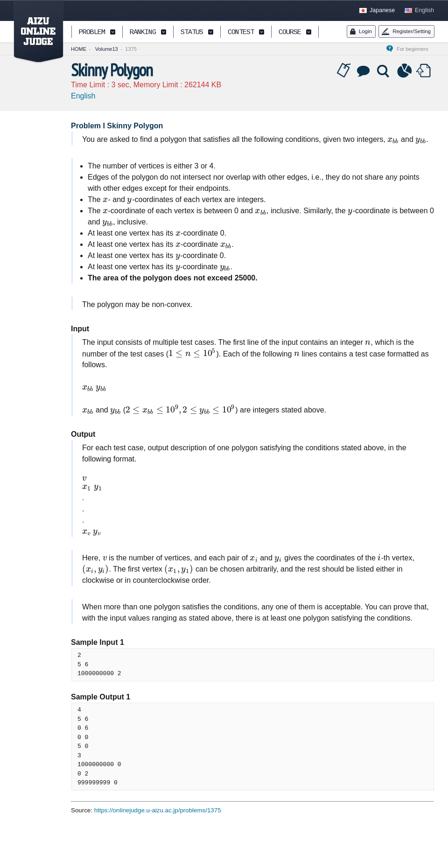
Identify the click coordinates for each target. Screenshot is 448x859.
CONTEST (241, 32)
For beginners (415, 49)
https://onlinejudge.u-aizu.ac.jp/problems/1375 (157, 810)
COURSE (290, 32)
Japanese (382, 10)
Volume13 (106, 49)
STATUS (192, 32)
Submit (424, 71)
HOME (78, 49)
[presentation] (393, 139)
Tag (344, 71)
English (424, 10)
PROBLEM (92, 32)
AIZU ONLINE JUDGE (34, 31)
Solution (384, 71)
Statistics (404, 71)
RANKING (143, 32)
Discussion (364, 71)
